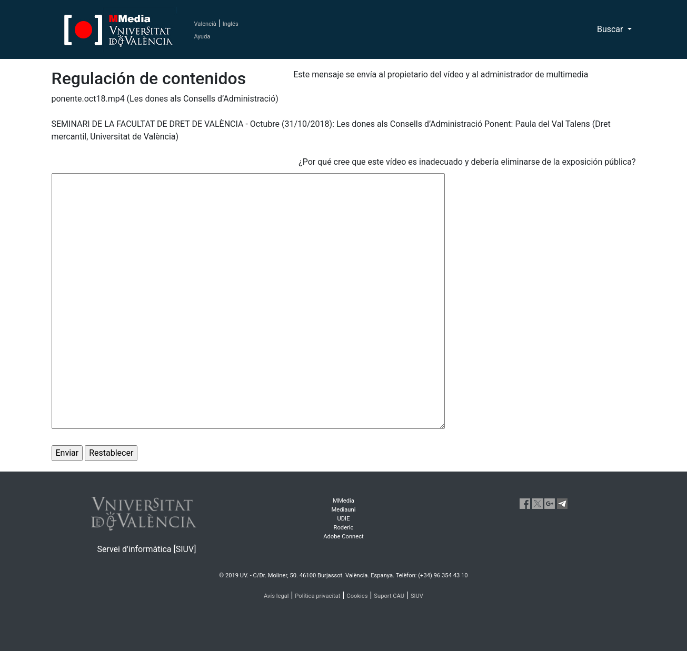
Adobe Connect (343, 536)
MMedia (343, 500)
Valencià (205, 24)
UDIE (343, 518)
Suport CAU (389, 596)
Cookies (356, 596)
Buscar (611, 29)
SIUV (417, 596)
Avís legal (276, 596)
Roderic (344, 527)
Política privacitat (317, 596)
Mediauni (344, 509)
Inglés (230, 24)
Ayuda (202, 36)
